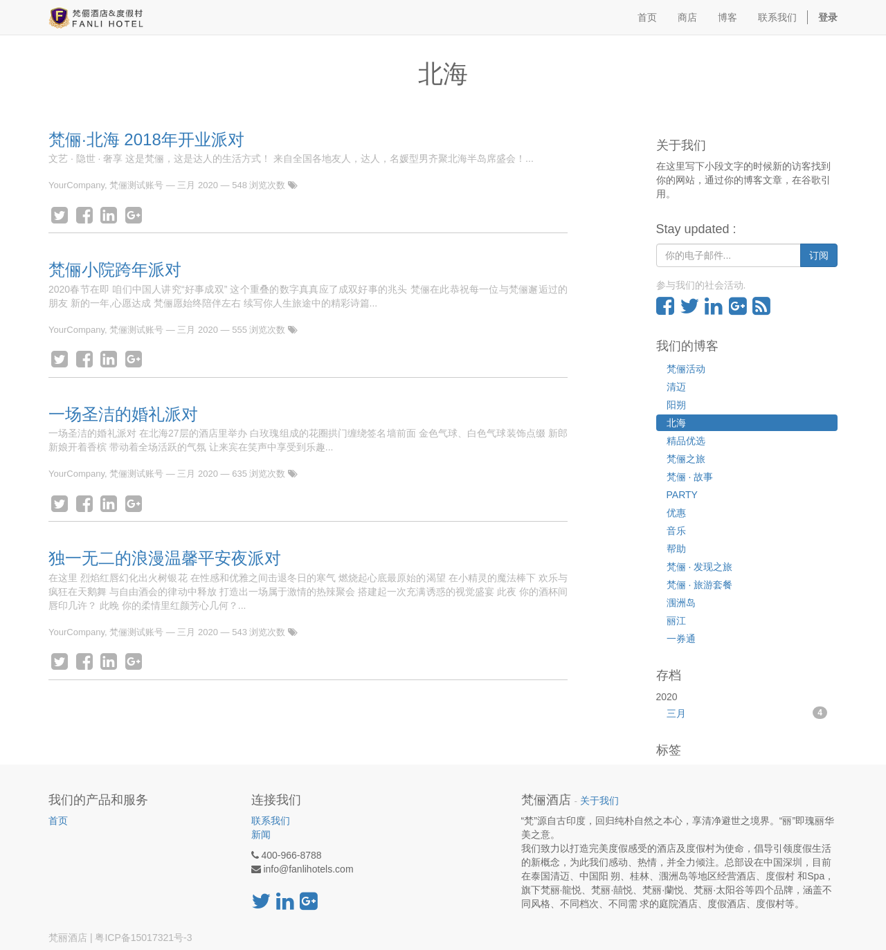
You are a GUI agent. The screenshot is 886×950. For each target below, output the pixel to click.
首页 (58, 820)
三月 (747, 712)
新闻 (261, 834)
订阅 (819, 255)
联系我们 (270, 820)
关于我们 (599, 801)
